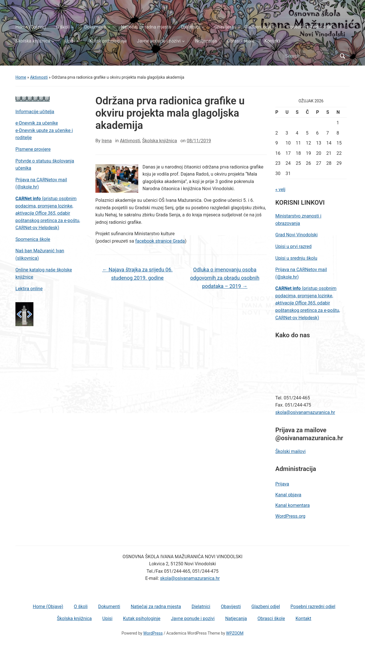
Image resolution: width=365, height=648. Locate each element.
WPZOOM (235, 633)
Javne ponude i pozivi (159, 41)
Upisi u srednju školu (296, 258)
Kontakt (272, 41)
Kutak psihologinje (108, 41)
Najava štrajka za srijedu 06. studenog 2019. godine (137, 274)
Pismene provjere (33, 149)
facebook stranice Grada (160, 241)
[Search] (310, 56)
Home (20, 77)
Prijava (282, 484)
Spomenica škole (32, 239)
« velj (280, 189)
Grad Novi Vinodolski (296, 234)
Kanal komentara (292, 505)
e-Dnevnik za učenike (36, 123)
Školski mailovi (290, 451)
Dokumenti (95, 27)
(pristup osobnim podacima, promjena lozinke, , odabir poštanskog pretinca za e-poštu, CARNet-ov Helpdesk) (47, 213)
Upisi (70, 41)
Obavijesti (224, 27)
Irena (107, 140)
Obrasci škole (240, 41)
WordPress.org (290, 516)
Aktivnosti (39, 77)
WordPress (153, 633)
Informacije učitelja (34, 111)
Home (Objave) (30, 27)
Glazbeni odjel (258, 27)
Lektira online (29, 288)
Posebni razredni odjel (309, 27)
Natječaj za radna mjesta (146, 27)
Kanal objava (288, 494)
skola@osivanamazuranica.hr (305, 412)
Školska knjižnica (32, 41)
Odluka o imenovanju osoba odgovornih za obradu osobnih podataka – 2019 (224, 278)
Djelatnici (190, 27)
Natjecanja (206, 41)
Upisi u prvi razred (293, 246)
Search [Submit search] (342, 56)
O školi (63, 27)
